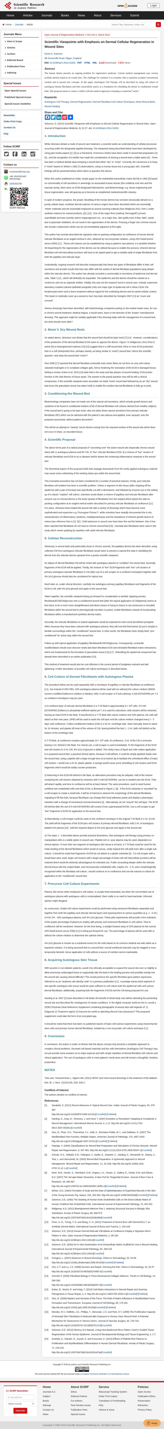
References (51, 1100)
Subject (46, 1396)
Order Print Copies (108, 1396)
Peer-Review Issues (81, 1405)
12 (59, 278)
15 (83, 346)
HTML (87, 62)
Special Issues (78, 1414)
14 (129, 337)
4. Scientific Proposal (60, 439)
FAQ (6, 133)
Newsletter (9, 115)
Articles (28, 15)
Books (65, 15)
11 (59, 243)
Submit (134, 15)
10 (89, 213)
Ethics (74, 1392)
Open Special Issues (15, 90)
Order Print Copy (13, 121)
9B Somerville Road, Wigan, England (63, 58)
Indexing (11, 72)
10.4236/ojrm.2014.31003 (62, 62)
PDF (79, 62)
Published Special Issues (17, 97)
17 (57, 363)
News (81, 15)
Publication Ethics (147, 1396)
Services (115, 15)
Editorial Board (15, 60)
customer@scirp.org (19, 171)
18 (111, 526)
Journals (46, 15)
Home (10, 15)
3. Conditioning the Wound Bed (67, 393)
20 (66, 828)
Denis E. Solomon (53, 53)
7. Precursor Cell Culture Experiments (72, 883)
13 (134, 296)
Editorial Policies (79, 1396)
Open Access (144, 1392)
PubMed (111, 1114)
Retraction (143, 1405)
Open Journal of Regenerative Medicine (64, 35)
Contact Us (10, 127)
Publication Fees (16, 66)
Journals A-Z (49, 1392)
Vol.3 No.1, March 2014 (98, 35)
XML (94, 62)
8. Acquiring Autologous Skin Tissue (71, 960)
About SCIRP (80, 1387)
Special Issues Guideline (17, 103)
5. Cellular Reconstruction (63, 538)
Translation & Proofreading (112, 1400)
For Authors (76, 1400)
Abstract (50, 68)
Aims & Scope (14, 41)
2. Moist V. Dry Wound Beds (65, 329)
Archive (11, 54)
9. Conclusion (55, 1036)
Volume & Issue (106, 1409)
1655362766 (15, 183)
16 (87, 346)
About (97, 15)
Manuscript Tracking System (113, 1392)
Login (153, 5)
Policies (143, 1387)
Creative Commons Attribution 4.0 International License (105, 1374)
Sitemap (47, 1405)
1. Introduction (55, 136)
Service (104, 1387)
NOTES (50, 1070)
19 (94, 656)
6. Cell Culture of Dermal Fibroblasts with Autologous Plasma (89, 676)
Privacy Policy (145, 1409)
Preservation (144, 1400)
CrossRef (100, 1114)
